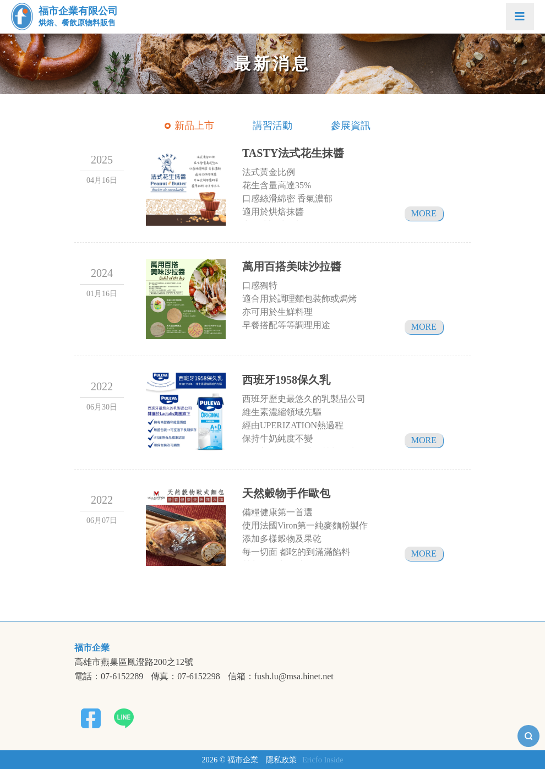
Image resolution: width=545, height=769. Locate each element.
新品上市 (194, 125)
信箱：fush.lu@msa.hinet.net (281, 676)
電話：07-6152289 (108, 676)
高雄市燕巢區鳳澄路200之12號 (133, 662)
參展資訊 (350, 125)
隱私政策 (281, 759)
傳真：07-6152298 (185, 676)
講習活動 (272, 125)
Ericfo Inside (323, 759)
